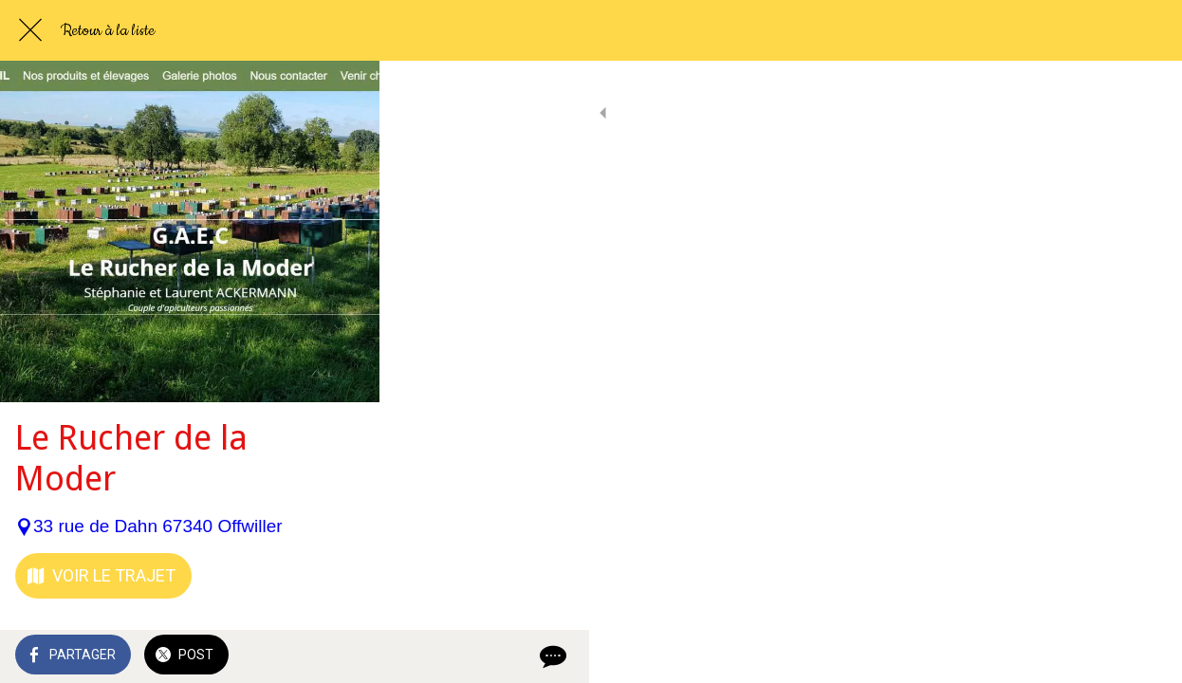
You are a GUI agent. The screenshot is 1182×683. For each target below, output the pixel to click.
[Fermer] (30, 30)
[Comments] (1144, 656)
